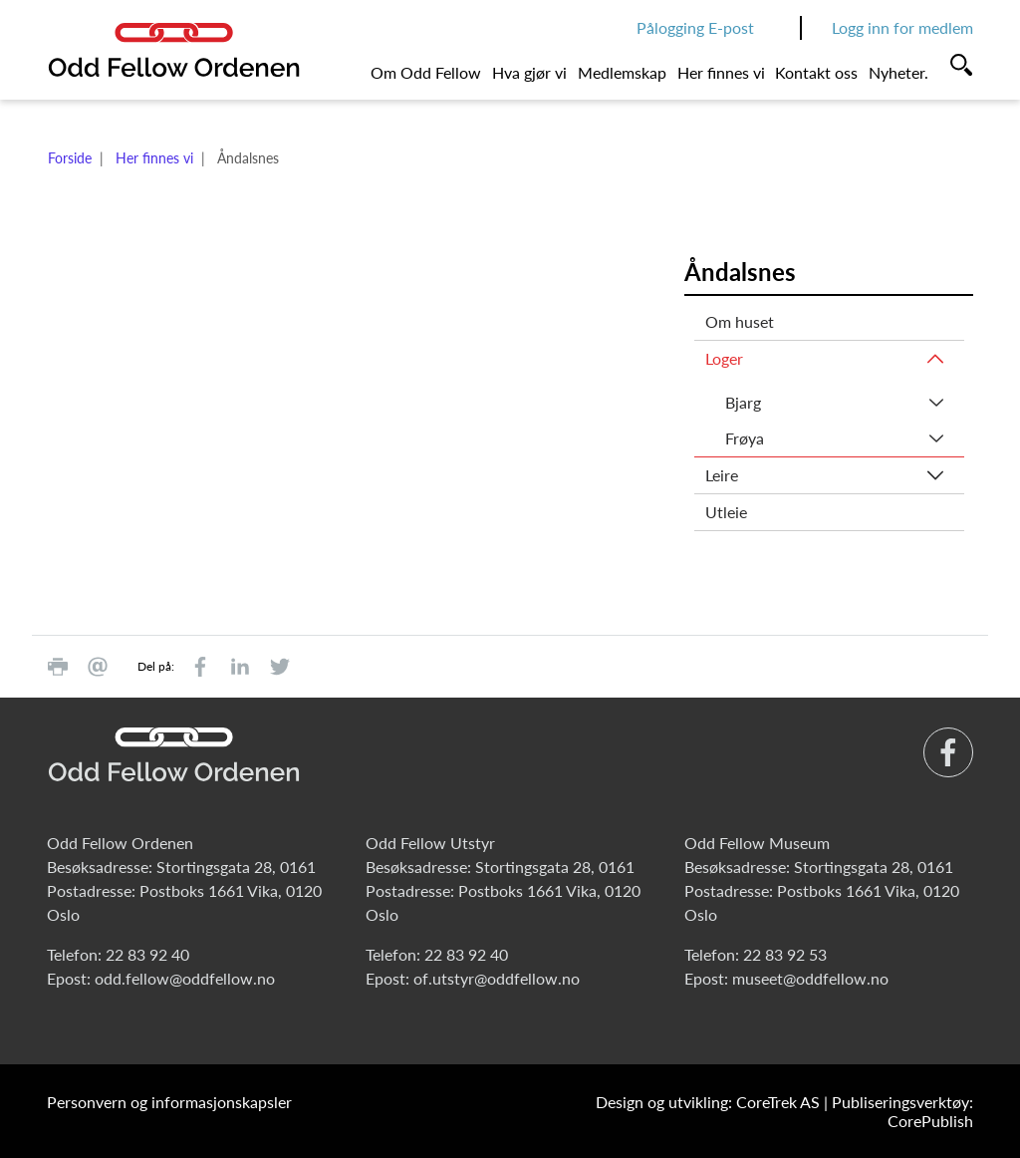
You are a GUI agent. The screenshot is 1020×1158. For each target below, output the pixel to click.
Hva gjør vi (529, 72)
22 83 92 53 (785, 954)
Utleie (726, 511)
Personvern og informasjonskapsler (169, 1101)
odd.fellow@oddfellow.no (185, 978)
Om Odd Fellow (426, 72)
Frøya (744, 438)
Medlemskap (622, 72)
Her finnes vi (721, 72)
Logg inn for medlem (902, 27)
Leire (721, 474)
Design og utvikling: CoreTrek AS (708, 1101)
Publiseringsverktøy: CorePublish (902, 1111)
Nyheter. (898, 72)
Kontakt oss (816, 72)
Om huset (739, 321)
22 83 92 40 (147, 954)
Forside (70, 157)
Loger (724, 358)
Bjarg (743, 402)
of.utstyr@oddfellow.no (496, 978)
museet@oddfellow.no (810, 978)
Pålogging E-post (695, 27)
